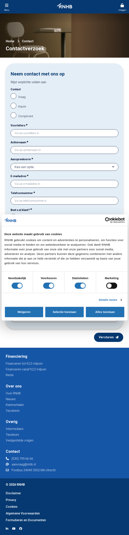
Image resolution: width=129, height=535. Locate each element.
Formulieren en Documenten (26, 520)
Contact (16, 89)
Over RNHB (13, 393)
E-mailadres (19, 176)
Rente (10, 375)
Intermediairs (14, 429)
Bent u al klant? (21, 209)
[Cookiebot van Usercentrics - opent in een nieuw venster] (108, 220)
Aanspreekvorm (22, 159)
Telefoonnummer (23, 193)
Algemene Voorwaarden (23, 513)
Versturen (106, 337)
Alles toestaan (105, 312)
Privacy (11, 500)
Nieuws (11, 399)
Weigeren (23, 312)
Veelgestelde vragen (19, 440)
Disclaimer (13, 493)
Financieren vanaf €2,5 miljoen (26, 369)
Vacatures (13, 410)
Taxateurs (12, 434)
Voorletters (19, 125)
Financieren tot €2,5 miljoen (24, 363)
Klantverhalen (15, 405)
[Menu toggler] (6, 6)
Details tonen (108, 299)
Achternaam (19, 142)
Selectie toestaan (64, 312)
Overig (11, 421)
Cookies (11, 506)
